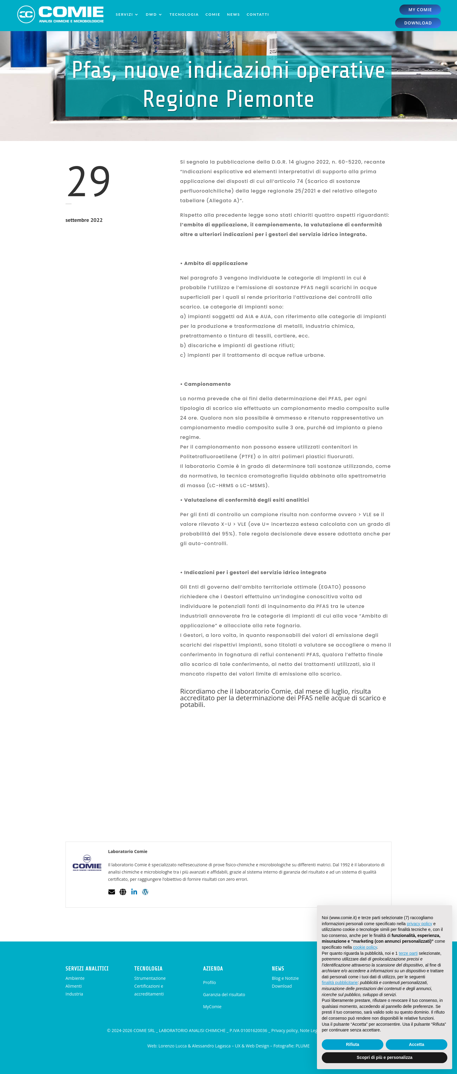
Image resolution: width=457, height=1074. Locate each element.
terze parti (408, 953)
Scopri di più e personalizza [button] (384, 1057)
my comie (420, 9)
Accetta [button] (416, 1044)
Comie (213, 14)
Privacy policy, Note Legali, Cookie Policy (310, 1030)
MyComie (212, 1006)
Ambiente (75, 978)
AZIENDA (213, 969)
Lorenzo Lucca (172, 1046)
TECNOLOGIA (148, 969)
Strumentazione (150, 978)
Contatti (258, 14)
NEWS (278, 969)
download (418, 23)
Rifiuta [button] (352, 1044)
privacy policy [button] (419, 923)
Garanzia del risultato (224, 994)
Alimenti (74, 986)
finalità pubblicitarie (340, 982)
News (233, 14)
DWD (151, 14)
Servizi (124, 14)
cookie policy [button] (365, 947)
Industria (74, 994)
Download (282, 986)
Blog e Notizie (285, 978)
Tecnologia (184, 14)
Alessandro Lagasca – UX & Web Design (230, 1046)
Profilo (209, 982)
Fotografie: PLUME (291, 1046)
